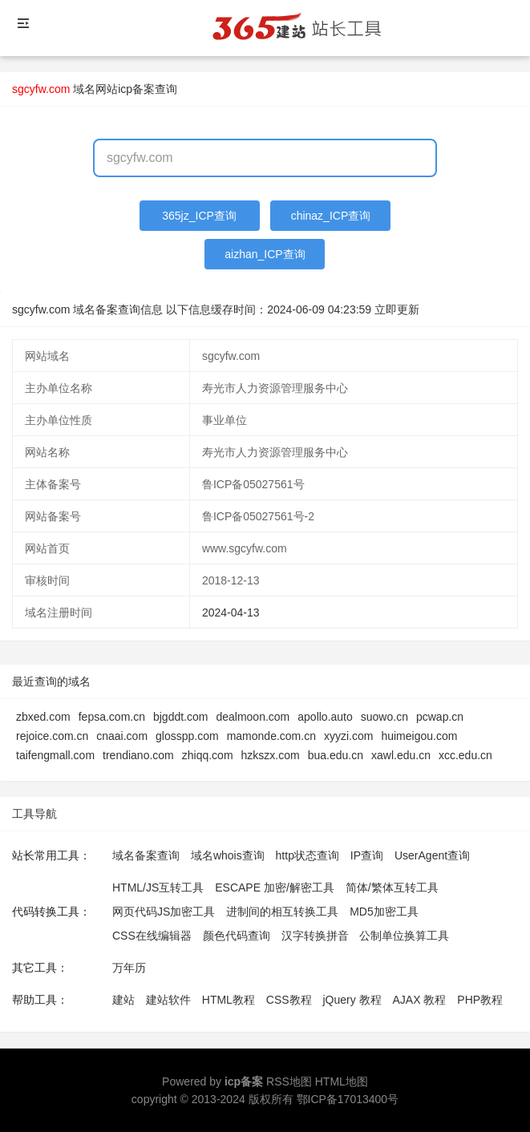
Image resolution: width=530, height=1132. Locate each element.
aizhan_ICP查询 (265, 254)
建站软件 (168, 999)
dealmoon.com (252, 716)
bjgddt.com (180, 716)
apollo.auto (325, 716)
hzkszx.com (270, 755)
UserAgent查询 (432, 855)
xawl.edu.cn (401, 755)
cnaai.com (122, 736)
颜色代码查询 (236, 935)
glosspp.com (187, 736)
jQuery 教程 (351, 999)
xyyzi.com (348, 736)
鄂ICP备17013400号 (348, 1099)
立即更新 (396, 309)
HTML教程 (228, 999)
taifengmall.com (55, 755)
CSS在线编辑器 (152, 935)
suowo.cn (384, 716)
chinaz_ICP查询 (331, 215)
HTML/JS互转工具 (158, 887)
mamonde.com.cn (271, 736)
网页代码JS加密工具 (163, 911)
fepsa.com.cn (112, 716)
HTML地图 (341, 1081)
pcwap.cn (439, 716)
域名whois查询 (228, 855)
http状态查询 (307, 855)
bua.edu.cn (335, 755)
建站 (123, 999)
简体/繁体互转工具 (392, 887)
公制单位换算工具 (404, 935)
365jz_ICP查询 (199, 215)
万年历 (129, 967)
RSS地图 (289, 1081)
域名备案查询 (146, 855)
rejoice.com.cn (52, 736)
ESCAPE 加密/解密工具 (274, 887)
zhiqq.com (207, 755)
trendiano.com (138, 755)
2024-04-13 (231, 612)
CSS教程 (289, 999)
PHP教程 (480, 999)
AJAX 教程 (420, 999)
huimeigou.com (419, 736)
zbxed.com (43, 716)
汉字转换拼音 (315, 935)
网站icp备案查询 (136, 89)
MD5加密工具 (384, 911)
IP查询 (366, 855)
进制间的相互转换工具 (282, 911)
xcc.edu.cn (465, 755)
